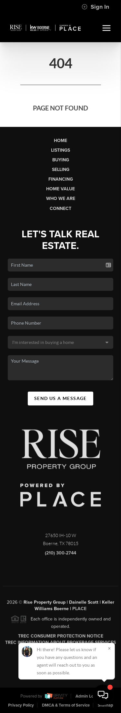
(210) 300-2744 (60, 554)
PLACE (79, 610)
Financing (60, 179)
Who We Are (60, 198)
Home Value (60, 189)
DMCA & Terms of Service (66, 705)
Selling (60, 169)
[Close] (109, 648)
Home (60, 140)
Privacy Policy (21, 705)
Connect (60, 208)
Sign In (95, 7)
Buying (60, 160)
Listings (60, 150)
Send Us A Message (60, 398)
